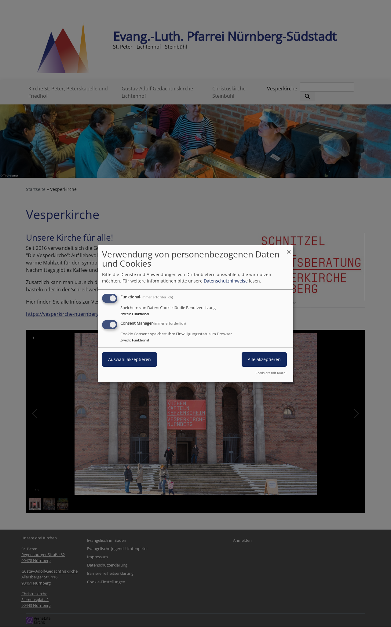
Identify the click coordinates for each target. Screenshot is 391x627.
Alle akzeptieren (264, 359)
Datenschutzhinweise (226, 281)
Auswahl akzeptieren (129, 359)
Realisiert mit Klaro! (271, 372)
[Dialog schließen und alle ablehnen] (288, 249)
